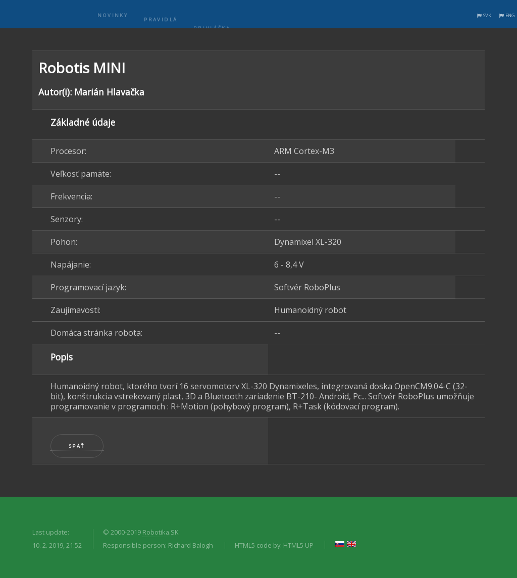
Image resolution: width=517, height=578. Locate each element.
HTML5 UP (298, 545)
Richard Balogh (190, 545)
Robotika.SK (160, 532)
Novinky (112, 21)
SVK (487, 15)
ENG (510, 15)
